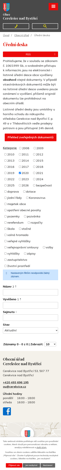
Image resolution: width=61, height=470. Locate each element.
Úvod (6, 35)
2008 (25, 148)
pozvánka (33, 216)
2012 (39, 154)
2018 (39, 167)
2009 (40, 148)
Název (8, 286)
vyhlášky (13, 253)
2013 (10, 160)
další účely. (41, 447)
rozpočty (37, 222)
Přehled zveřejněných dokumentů (31, 137)
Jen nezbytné (31, 465)
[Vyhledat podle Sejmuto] (30, 317)
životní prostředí (18, 266)
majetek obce (16, 204)
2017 (25, 167)
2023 (25, 179)
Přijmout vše (14, 465)
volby (49, 247)
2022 (10, 179)
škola (11, 229)
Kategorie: (10, 148)
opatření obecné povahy (24, 210)
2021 (39, 173)
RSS (41, 54)
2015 (39, 160)
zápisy (31, 253)
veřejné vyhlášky (19, 241)
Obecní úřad (21, 35)
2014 (25, 160)
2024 (39, 179)
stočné (26, 229)
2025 (10, 185)
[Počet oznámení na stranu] (50, 344)
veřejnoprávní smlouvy (23, 247)
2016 (10, 167)
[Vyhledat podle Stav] (30, 330)
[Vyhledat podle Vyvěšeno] (30, 305)
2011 (25, 154)
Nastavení (47, 465)
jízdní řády (14, 198)
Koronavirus (37, 198)
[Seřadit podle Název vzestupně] (16, 286)
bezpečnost (44, 185)
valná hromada (17, 235)
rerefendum (15, 222)
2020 (25, 173)
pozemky (13, 216)
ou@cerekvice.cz (14, 386)
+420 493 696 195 (16, 382)
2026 (25, 185)
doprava (13, 191)
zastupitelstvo (17, 260)
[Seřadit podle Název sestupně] (16, 287)
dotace (31, 191)
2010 (10, 154)
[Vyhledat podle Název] (30, 292)
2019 (10, 173)
